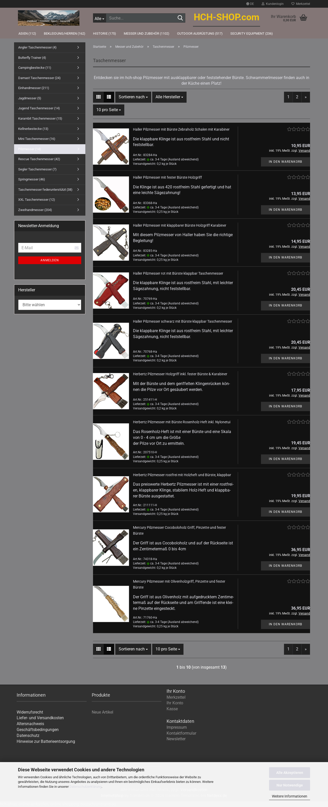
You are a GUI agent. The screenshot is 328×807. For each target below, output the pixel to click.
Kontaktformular (181, 733)
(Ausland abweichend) (183, 159)
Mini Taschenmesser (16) (36, 139)
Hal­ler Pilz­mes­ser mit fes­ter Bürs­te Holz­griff (167, 177)
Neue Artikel (102, 712)
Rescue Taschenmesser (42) (39, 159)
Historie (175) (104, 33)
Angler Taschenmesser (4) (37, 47)
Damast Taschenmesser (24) (39, 78)
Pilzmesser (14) (29, 149)
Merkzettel (300, 4)
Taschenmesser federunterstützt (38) (45, 189)
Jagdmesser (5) (29, 98)
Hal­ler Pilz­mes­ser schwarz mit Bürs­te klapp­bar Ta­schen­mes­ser (182, 321)
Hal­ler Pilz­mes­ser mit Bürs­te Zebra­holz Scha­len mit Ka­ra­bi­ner (181, 129)
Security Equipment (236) (251, 33)
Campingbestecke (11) (34, 68)
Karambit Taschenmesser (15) (40, 118)
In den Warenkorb (285, 162)
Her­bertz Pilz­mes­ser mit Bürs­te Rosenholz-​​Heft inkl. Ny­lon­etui (181, 422)
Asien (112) (27, 33)
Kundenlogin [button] (273, 4)
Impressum (177, 727)
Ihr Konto (175, 703)
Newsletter (176, 738)
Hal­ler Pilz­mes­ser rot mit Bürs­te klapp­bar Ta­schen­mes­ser (178, 273)
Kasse (172, 709)
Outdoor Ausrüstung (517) (200, 33)
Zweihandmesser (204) (35, 210)
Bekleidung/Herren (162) (64, 33)
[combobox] (133, 97)
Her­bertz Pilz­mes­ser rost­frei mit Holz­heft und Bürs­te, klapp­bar (182, 475)
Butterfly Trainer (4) (32, 58)
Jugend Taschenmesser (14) (39, 108)
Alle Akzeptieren (289, 773)
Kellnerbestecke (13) (33, 129)
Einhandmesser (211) (33, 88)
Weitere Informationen (289, 796)
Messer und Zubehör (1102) (146, 33)
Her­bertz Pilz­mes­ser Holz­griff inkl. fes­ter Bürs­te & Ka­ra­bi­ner (180, 374)
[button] (250, 4)
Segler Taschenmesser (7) (37, 169)
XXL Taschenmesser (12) (36, 199)
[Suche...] (99, 18)
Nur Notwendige (289, 785)
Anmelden (49, 260)
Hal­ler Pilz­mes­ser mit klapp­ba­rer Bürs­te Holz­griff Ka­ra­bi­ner (179, 225)
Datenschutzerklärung (85, 787)
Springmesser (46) (31, 179)
